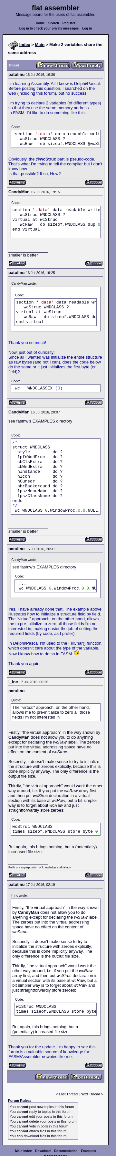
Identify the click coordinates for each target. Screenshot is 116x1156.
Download (43, 1151)
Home (40, 23)
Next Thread (91, 1094)
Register (69, 23)
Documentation (66, 1151)
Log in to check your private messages (49, 28)
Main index (23, 1151)
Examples (88, 1151)
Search (53, 23)
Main (40, 44)
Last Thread (68, 1094)
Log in (87, 28)
